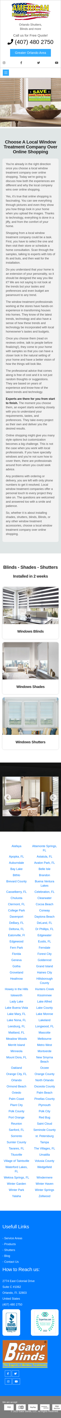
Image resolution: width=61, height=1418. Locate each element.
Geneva (16, 960)
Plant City (16, 1105)
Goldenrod (44, 960)
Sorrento (16, 1136)
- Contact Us (10, 1261)
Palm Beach (44, 1092)
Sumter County (16, 1142)
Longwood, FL (44, 1026)
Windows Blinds (30, 631)
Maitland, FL (16, 1032)
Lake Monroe (44, 1014)
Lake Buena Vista (16, 1007)
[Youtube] (16, 1381)
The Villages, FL (44, 1148)
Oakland (16, 1067)
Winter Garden (16, 1183)
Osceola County (44, 1086)
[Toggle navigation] (6, 73)
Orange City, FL (16, 1074)
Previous (8, 798)
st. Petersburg (44, 1136)
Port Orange (16, 1117)
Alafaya (16, 846)
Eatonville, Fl (16, 935)
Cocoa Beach (44, 904)
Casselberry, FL (16, 891)
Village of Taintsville (16, 1161)
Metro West (44, 1045)
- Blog (6, 1256)
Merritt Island (16, 1045)
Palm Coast (16, 1098)
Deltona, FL (16, 929)
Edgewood (16, 941)
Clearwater (44, 898)
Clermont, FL (16, 904)
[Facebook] (8, 1373)
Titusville (16, 1154)
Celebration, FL (44, 891)
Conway (44, 910)
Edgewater (45, 935)
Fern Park (16, 947)
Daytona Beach (44, 916)
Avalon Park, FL (44, 862)
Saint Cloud (44, 1123)
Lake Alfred (44, 1001)
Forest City (44, 954)
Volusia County (44, 1161)
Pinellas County (44, 1098)
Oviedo (16, 1092)
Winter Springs (44, 1190)
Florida (16, 954)
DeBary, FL (16, 922)
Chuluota (16, 898)
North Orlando (44, 1080)
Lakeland (44, 1020)
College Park (16, 910)
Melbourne (44, 1038)
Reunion (16, 1123)
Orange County (44, 1074)
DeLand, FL (44, 922)
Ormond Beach (16, 1086)
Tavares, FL (16, 1148)
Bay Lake (16, 869)
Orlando (16, 1080)
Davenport (16, 916)
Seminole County (44, 1129)
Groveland (16, 972)
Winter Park (16, 1190)
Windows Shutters (31, 742)
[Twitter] (15, 1373)
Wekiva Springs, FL (16, 1177)
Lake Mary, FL (16, 1014)
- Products (9, 1244)
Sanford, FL (16, 1129)
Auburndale (16, 862)
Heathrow (16, 978)
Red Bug (44, 1117)
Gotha (16, 966)
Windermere (45, 1177)
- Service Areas (12, 1238)
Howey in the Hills (16, 989)
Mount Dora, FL (16, 1057)
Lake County (44, 1007)
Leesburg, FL (16, 1026)
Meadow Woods (16, 1038)
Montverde (44, 1051)
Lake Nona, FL (16, 1020)
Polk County (16, 1111)
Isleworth (16, 995)
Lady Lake (16, 1001)
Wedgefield (44, 1167)
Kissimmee (44, 995)
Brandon (44, 875)
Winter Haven (44, 1183)
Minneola (16, 1051)
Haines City (44, 972)
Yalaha (16, 1196)
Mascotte (44, 1032)
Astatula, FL (44, 856)
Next (53, 798)
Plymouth (44, 1105)
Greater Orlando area (30, 53)
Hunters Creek (44, 989)
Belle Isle (44, 869)
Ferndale (44, 947)
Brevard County (16, 881)
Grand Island (44, 966)
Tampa (44, 1142)
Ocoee (44, 1067)
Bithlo (16, 875)
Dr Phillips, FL (44, 929)
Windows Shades (30, 687)
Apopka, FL (16, 856)
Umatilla (44, 1154)
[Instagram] (8, 1381)
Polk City (44, 1111)
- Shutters (8, 1250)
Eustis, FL (44, 941)
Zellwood (44, 1196)
